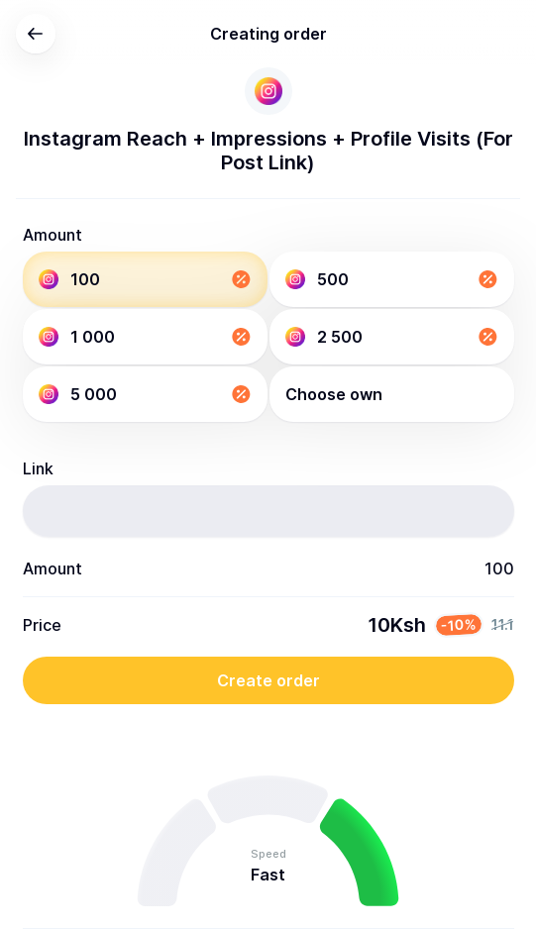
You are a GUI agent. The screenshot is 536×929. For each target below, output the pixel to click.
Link (38, 468)
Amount (52, 235)
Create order (268, 680)
